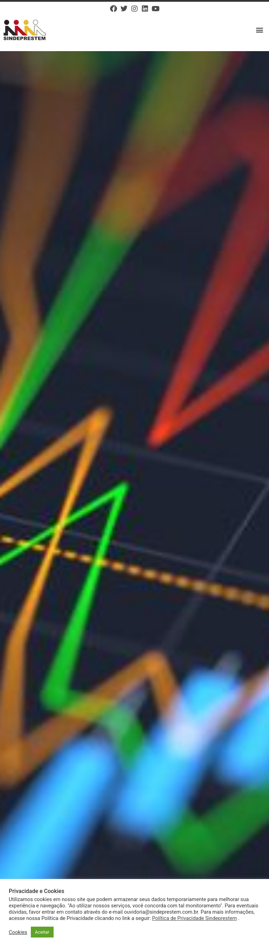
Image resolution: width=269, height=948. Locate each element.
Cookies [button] (18, 932)
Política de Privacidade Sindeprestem (194, 918)
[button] (259, 30)
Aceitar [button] (42, 932)
